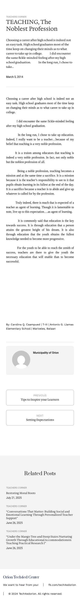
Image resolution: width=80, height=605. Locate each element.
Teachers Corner (16, 16)
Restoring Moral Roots (21, 493)
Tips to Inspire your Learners (40, 400)
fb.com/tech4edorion (62, 584)
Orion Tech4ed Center (21, 577)
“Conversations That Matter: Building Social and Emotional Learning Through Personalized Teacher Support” (39, 515)
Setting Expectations (40, 420)
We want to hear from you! (20, 584)
